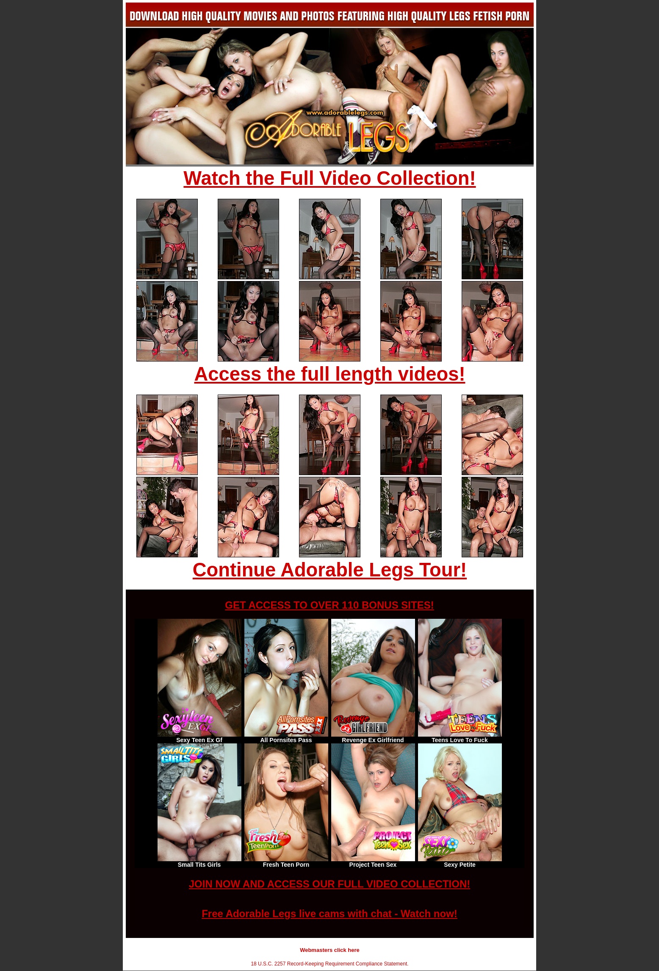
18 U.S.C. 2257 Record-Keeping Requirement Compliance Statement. (329, 964)
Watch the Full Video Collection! (329, 178)
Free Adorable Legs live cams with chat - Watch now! (329, 913)
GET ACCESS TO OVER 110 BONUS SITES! (329, 605)
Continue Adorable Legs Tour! (330, 570)
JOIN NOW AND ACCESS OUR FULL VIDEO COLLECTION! (329, 884)
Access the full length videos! (329, 374)
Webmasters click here (330, 950)
